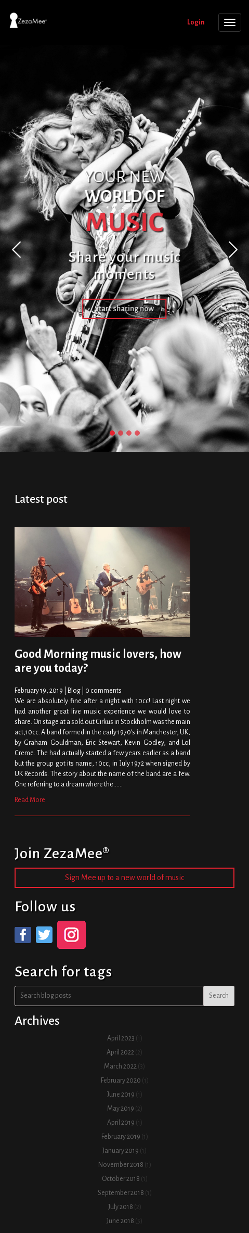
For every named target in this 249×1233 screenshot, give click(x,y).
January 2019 (120, 1150)
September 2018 (121, 1193)
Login (196, 22)
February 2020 (121, 1080)
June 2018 (120, 1221)
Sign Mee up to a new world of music (124, 877)
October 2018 (121, 1179)
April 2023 (121, 1038)
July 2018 (120, 1207)
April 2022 (120, 1052)
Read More (30, 800)
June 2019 (121, 1094)
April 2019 (121, 1122)
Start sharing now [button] (124, 308)
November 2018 (120, 1164)
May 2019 (120, 1108)
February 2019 (120, 1136)
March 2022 (120, 1066)
